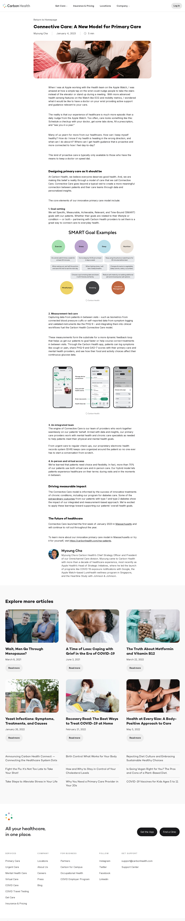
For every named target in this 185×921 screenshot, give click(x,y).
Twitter (103, 867)
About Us (42, 867)
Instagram (104, 861)
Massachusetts (123, 523)
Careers (41, 873)
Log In (177, 5)
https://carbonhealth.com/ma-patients (90, 540)
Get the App (147, 831)
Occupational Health (72, 873)
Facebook (104, 873)
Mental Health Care (16, 873)
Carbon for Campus (72, 867)
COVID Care (11, 885)
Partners (65, 861)
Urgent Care (12, 867)
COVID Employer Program (75, 879)
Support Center (130, 867)
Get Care (10, 897)
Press (40, 879)
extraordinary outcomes (61, 498)
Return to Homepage (46, 19)
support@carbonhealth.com (137, 861)
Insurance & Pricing (83, 6)
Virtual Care (11, 879)
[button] (61, 6)
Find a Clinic (169, 831)
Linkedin (103, 879)
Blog (39, 885)
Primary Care (12, 861)
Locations (105, 6)
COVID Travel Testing (17, 891)
